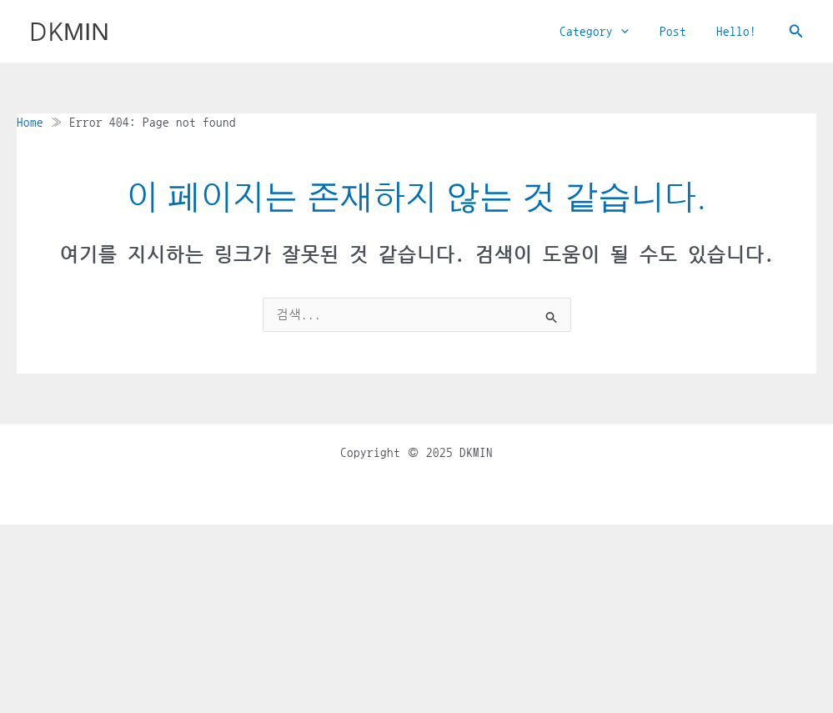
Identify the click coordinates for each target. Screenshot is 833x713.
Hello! (740, 31)
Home (30, 122)
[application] (635, 32)
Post (681, 31)
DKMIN (69, 31)
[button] (796, 31)
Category (608, 32)
